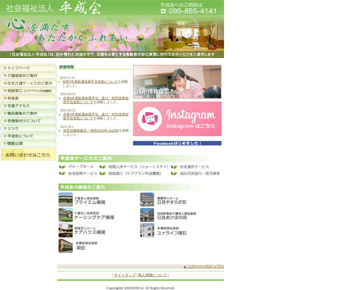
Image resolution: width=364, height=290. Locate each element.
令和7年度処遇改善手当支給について (90, 82)
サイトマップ (125, 275)
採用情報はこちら (158, 91)
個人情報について (152, 275)
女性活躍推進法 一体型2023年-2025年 (91, 131)
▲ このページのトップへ (203, 266)
